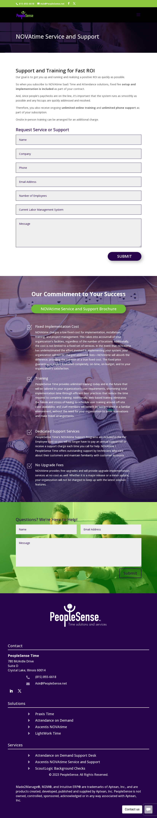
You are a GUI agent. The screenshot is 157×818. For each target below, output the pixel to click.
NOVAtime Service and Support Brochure (78, 308)
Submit (124, 256)
